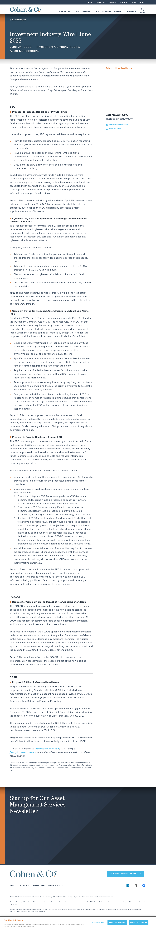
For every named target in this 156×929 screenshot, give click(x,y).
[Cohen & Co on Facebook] (144, 885)
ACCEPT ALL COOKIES (138, 924)
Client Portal (138, 2)
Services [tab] (64, 11)
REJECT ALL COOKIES (117, 924)
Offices (112, 2)
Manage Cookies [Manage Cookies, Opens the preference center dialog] (98, 924)
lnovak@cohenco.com (47, 748)
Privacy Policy (55, 885)
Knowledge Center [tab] (108, 11)
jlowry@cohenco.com (22, 752)
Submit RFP (38, 885)
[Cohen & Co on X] (136, 885)
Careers (101, 2)
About (90, 2)
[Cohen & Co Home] (25, 9)
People (131, 11)
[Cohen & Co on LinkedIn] (128, 885)
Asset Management (24, 50)
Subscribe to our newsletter (125, 873)
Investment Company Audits (58, 46)
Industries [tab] (83, 11)
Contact (124, 2)
